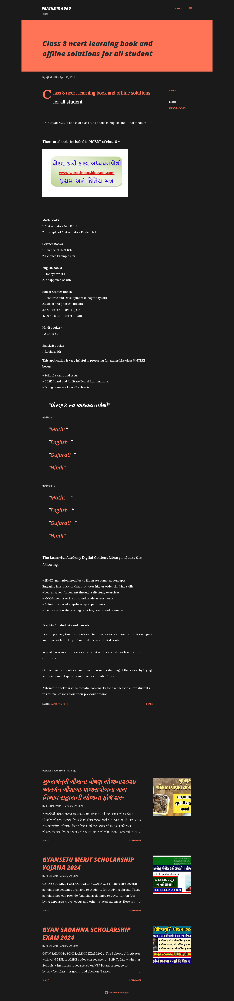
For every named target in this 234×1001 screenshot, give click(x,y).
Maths (58, 429)
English (59, 442)
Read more (135, 840)
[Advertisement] (92, 732)
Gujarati (60, 454)
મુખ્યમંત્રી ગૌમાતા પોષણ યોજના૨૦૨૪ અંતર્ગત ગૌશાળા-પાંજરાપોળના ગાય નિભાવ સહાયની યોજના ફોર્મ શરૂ (89, 789)
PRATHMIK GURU (56, 8)
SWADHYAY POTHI (177, 107)
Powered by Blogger (117, 992)
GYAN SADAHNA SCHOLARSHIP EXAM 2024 (86, 933)
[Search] (178, 8)
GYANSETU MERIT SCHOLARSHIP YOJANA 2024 (88, 863)
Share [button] (172, 90)
